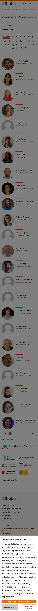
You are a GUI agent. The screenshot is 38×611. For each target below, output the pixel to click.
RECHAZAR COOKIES (9, 607)
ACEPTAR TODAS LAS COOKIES (19, 602)
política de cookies (10, 593)
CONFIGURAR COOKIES (28, 607)
